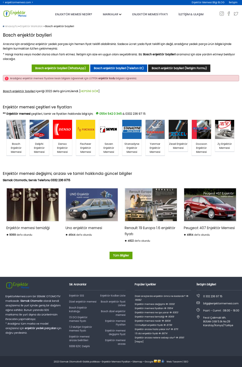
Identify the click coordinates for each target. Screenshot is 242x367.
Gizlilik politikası (91, 361)
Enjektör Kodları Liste (113, 295)
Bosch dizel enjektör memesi (113, 313)
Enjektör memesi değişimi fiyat (115, 332)
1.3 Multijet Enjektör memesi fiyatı (80, 328)
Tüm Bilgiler (121, 255)
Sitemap (137, 361)
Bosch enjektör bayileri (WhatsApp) (60, 68)
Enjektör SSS (76, 295)
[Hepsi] (139, 341)
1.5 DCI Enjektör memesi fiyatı (78, 319)
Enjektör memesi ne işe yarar (156, 312)
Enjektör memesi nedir (152, 320)
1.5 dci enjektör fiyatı (151, 333)
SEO (186, 361)
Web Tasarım (174, 361)
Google (148, 361)
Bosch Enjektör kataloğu (78, 309)
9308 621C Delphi (79, 346)
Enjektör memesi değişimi (154, 304)
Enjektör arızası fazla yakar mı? (156, 329)
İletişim (233, 2)
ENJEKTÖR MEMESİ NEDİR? (73, 14)
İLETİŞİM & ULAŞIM (190, 14)
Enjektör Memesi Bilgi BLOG (208, 2)
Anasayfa (11, 26)
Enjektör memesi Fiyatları (115, 322)
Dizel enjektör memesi (82, 301)
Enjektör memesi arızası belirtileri (79, 338)
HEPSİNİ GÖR (89, 91)
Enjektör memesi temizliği (154, 316)
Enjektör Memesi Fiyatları (116, 361)
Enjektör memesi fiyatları (154, 308)
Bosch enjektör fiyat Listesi (113, 303)
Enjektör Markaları (31, 26)
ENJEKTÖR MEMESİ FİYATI (150, 14)
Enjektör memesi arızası (115, 342)
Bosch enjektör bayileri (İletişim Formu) (179, 68)
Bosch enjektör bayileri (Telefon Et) (119, 68)
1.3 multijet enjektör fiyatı (153, 325)
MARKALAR (112, 14)
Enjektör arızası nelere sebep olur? (159, 337)
